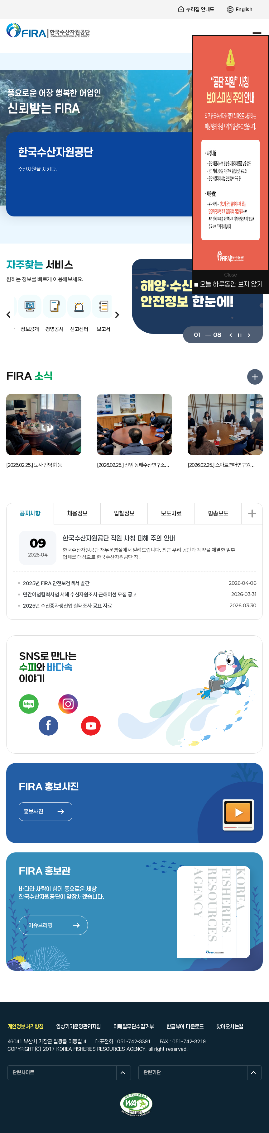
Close (230, 274)
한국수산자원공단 (48, 30)
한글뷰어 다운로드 (185, 1027)
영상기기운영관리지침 (78, 1027)
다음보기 (248, 334)
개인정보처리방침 (25, 1027)
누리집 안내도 (200, 9)
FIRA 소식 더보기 (255, 377)
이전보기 (230, 334)
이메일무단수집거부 (133, 1027)
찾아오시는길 (229, 1027)
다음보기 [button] (117, 315)
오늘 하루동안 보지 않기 (231, 284)
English (244, 9)
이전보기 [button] (8, 315)
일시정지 (239, 334)
